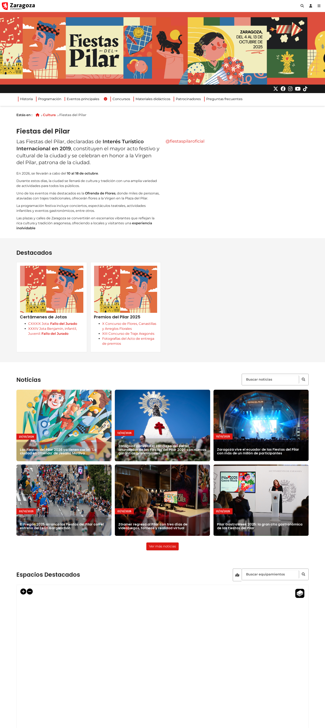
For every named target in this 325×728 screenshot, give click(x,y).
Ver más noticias (164, 557)
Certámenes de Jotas (52, 337)
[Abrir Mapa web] (319, 6)
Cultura (49, 115)
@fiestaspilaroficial (185, 141)
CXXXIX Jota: (61, 344)
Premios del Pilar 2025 (131, 343)
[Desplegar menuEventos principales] (105, 99)
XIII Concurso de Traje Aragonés (142, 360)
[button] (302, 6)
